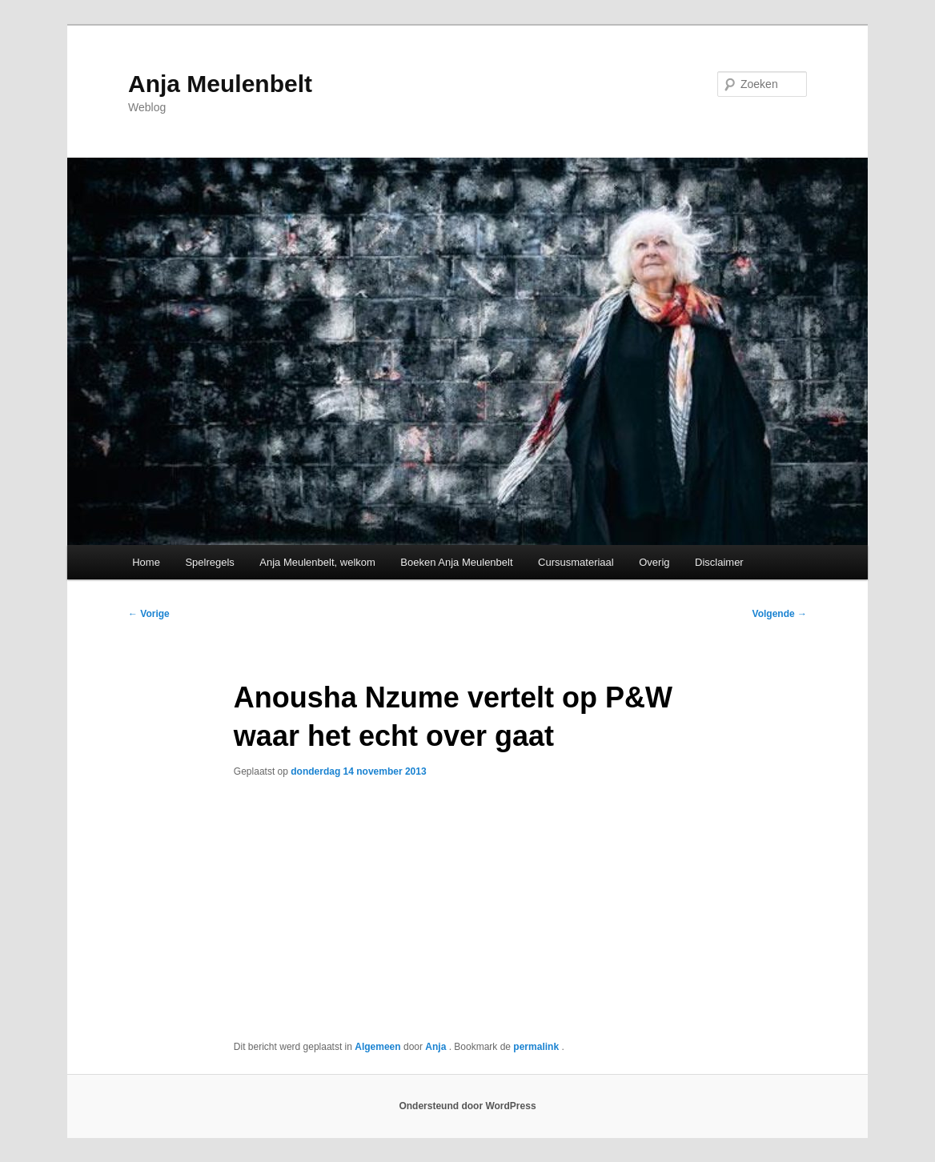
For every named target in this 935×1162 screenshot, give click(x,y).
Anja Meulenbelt (220, 83)
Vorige (149, 613)
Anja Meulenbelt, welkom (317, 562)
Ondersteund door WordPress (467, 1106)
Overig (654, 562)
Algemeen (377, 1046)
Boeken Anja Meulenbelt (456, 562)
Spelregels (209, 562)
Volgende (779, 613)
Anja (436, 1046)
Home (146, 562)
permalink (537, 1046)
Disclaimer (719, 562)
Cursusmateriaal (576, 562)
